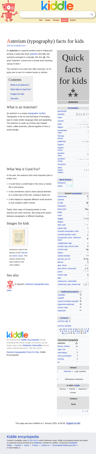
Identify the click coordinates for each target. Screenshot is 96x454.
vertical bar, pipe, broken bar (69, 284)
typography (77, 193)
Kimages (56, 20)
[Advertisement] (48, 30)
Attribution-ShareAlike (32, 345)
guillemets (62, 141)
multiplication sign (65, 243)
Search (92, 14)
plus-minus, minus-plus (67, 268)
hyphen (61, 145)
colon (60, 117)
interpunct (62, 183)
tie (59, 362)
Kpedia (64, 20)
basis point (62, 209)
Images (47, 20)
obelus (60, 253)
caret (60, 215)
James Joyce (17, 256)
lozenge (61, 359)
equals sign (62, 228)
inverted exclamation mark (68, 231)
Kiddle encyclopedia (30, 340)
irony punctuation (64, 356)
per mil (67, 259)
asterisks (34, 54)
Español (73, 20)
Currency (64, 318)
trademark (62, 311)
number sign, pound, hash (68, 246)
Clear (87, 14)
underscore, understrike (67, 281)
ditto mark (62, 225)
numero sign (63, 249)
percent (61, 259)
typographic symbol (36, 113)
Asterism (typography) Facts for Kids (23, 352)
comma (61, 121)
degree (60, 222)
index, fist (61, 349)
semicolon (62, 164)
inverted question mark (67, 234)
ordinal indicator (64, 256)
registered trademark (66, 304)
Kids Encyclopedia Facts (16, 46)
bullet (60, 212)
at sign (60, 203)
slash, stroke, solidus (60, 170)
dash (60, 124)
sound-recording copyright (68, 301)
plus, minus (62, 265)
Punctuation (73, 108)
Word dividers (65, 180)
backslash (62, 206)
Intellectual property (69, 292)
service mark (63, 308)
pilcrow (60, 262)
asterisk (61, 200)
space (60, 186)
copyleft (61, 298)
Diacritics (67, 371)
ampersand (62, 196)
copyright (61, 295)
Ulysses (24, 253)
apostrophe (62, 111)
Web (40, 20)
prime (60, 272)
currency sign (63, 321)
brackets (61, 114)
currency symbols (64, 326)
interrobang (62, 353)
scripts (77, 385)
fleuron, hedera (64, 346)
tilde (59, 278)
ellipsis (60, 127)
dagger (60, 219)
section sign (62, 275)
